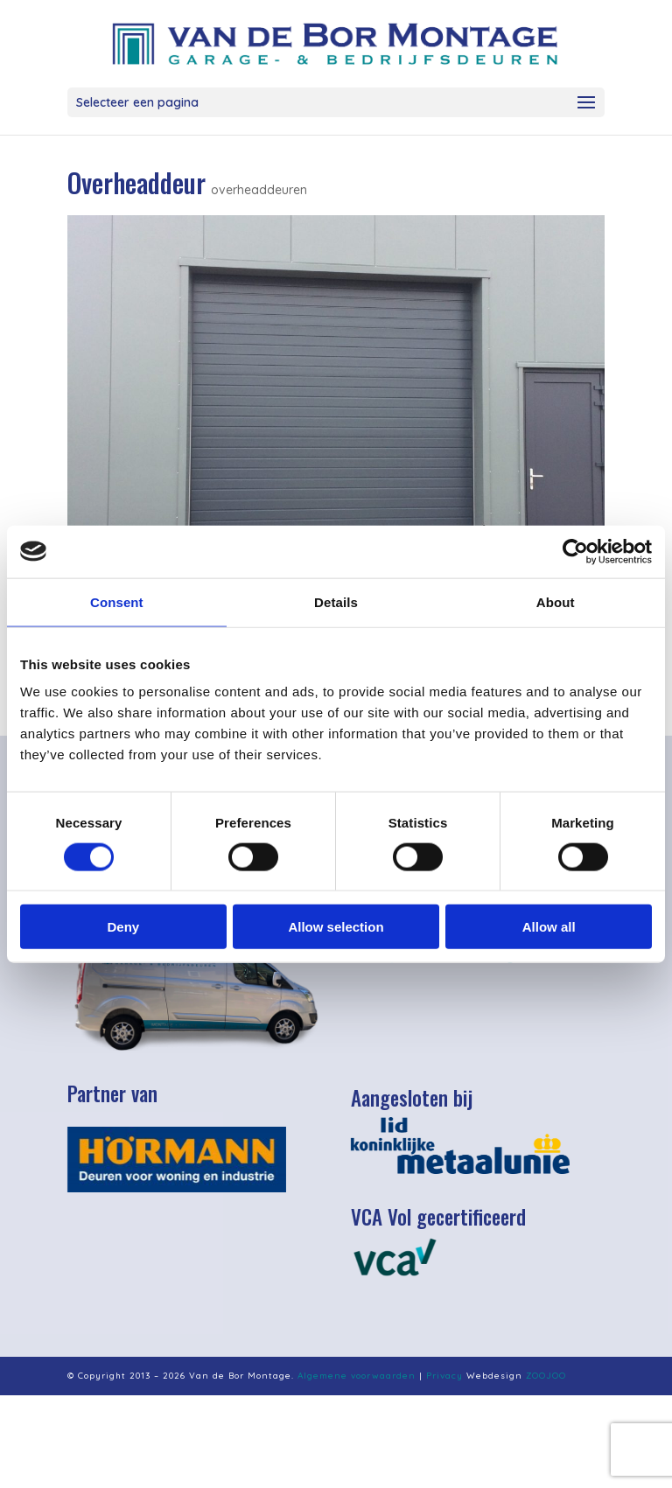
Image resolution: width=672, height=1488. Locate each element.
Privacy (444, 1375)
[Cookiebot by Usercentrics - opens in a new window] (575, 551)
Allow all (549, 926)
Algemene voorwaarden (357, 1375)
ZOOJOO (546, 1375)
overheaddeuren (259, 190)
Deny (123, 926)
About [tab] (555, 601)
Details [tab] (336, 601)
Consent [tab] (117, 601)
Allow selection (335, 926)
